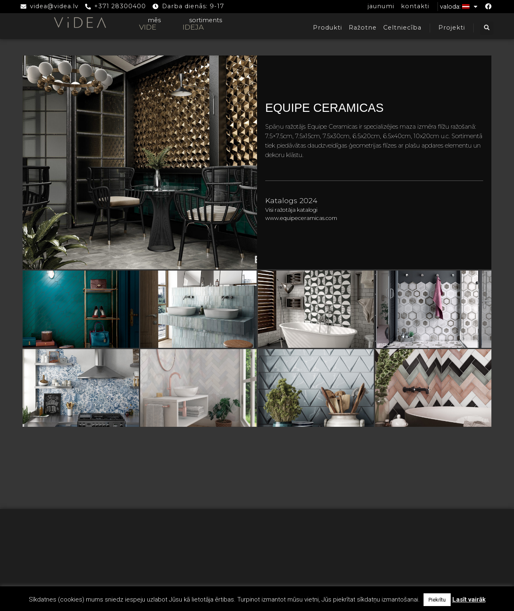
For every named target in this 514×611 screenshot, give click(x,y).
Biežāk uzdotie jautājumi (257, 554)
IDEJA (193, 27)
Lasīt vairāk (469, 599)
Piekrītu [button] (437, 600)
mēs (154, 20)
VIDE (147, 27)
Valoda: (458, 6)
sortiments (205, 20)
